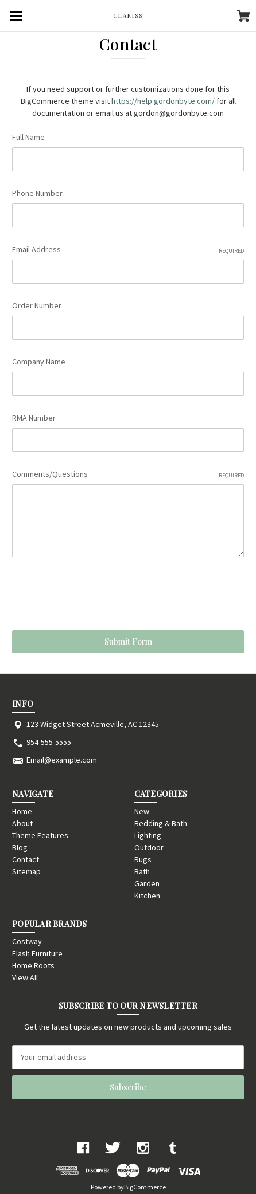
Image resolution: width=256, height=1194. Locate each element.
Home (22, 811)
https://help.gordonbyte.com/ (163, 101)
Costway (27, 941)
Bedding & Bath (160, 823)
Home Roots (33, 965)
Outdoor (149, 847)
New (141, 811)
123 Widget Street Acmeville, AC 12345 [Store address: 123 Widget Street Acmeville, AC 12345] (92, 724)
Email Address (128, 249)
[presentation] (99, 596)
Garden (147, 883)
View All (25, 977)
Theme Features (40, 835)
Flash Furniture (37, 953)
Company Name (38, 361)
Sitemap (26, 871)
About (22, 823)
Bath (142, 871)
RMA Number (34, 418)
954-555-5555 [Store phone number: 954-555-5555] (48, 742)
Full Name (28, 137)
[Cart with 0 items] (243, 17)
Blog (20, 847)
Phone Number (37, 193)
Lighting (147, 835)
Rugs (143, 859)
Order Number (36, 305)
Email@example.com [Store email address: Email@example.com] (61, 760)
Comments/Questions (128, 474)
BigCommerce (145, 1187)
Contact (25, 859)
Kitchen (147, 895)
